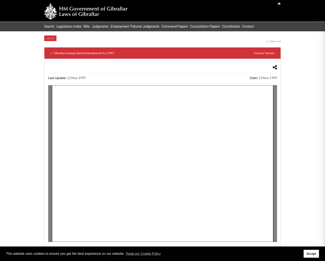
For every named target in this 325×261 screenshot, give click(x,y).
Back (50, 38)
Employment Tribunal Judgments (135, 26)
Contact (248, 26)
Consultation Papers (205, 26)
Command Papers (174, 26)
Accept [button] (311, 253)
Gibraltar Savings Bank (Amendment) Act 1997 (162, 53)
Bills (87, 26)
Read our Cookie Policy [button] (143, 253)
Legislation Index (69, 26)
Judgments (100, 26)
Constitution (231, 26)
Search (49, 26)
